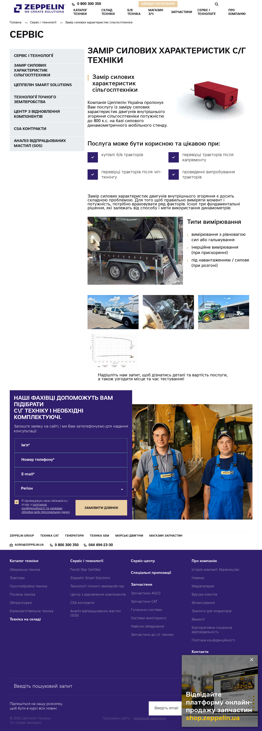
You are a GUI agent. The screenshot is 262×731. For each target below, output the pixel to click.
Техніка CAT (49, 536)
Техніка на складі (25, 619)
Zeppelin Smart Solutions (90, 578)
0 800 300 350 (89, 4)
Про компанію (204, 561)
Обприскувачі (21, 603)
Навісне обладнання (147, 626)
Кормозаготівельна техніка (31, 611)
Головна (15, 22)
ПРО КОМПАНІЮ (237, 12)
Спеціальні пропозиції (151, 573)
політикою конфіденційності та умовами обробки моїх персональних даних (46, 508)
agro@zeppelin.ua (29, 545)
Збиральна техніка (25, 570)
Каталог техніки (24, 561)
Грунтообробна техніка (28, 586)
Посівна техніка (22, 594)
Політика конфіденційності (213, 640)
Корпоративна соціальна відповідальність (212, 630)
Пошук (216, 4)
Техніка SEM (99, 536)
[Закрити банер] (252, 659)
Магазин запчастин (165, 536)
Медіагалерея (203, 586)
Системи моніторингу (148, 618)
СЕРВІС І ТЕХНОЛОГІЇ (206, 12)
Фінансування (203, 603)
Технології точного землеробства (97, 586)
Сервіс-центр (143, 561)
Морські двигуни (129, 536)
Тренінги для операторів (212, 611)
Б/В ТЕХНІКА (133, 12)
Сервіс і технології (43, 22)
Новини (198, 578)
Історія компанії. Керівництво (215, 570)
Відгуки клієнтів (204, 594)
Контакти (200, 652)
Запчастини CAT (144, 601)
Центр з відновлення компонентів (98, 594)
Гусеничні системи (146, 610)
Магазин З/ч (155, 12)
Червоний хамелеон (149, 718)
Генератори (74, 536)
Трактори (17, 578)
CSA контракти (82, 603)
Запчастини (141, 585)
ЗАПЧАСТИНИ (181, 12)
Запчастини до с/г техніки (152, 635)
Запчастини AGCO (145, 593)
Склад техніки (108, 12)
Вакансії (198, 619)
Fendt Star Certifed (85, 570)
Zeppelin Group (22, 536)
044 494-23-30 (101, 545)
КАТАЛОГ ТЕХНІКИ (80, 12)
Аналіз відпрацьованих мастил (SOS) (95, 613)
